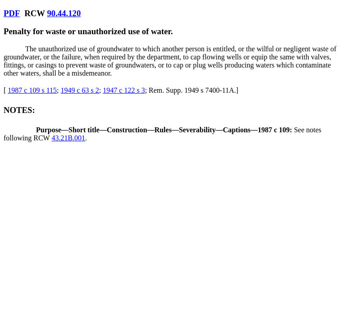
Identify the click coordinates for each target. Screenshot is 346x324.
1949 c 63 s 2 (80, 90)
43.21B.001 (68, 138)
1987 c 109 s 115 (32, 90)
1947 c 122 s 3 (124, 90)
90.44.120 (64, 13)
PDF (12, 13)
